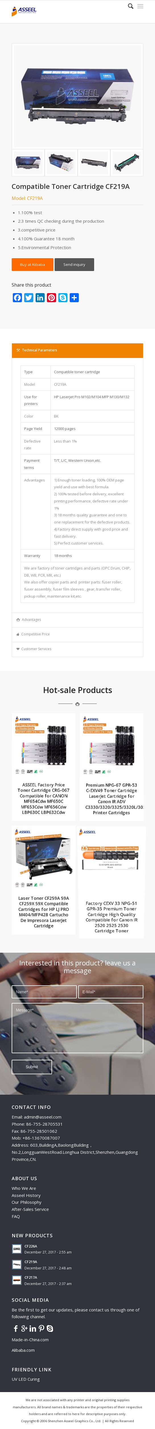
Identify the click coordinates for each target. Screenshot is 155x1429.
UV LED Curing (26, 1379)
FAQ (16, 1216)
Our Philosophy (27, 1202)
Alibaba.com (23, 1350)
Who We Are (24, 1188)
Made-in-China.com (32, 1339)
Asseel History (26, 1195)
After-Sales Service (30, 1209)
